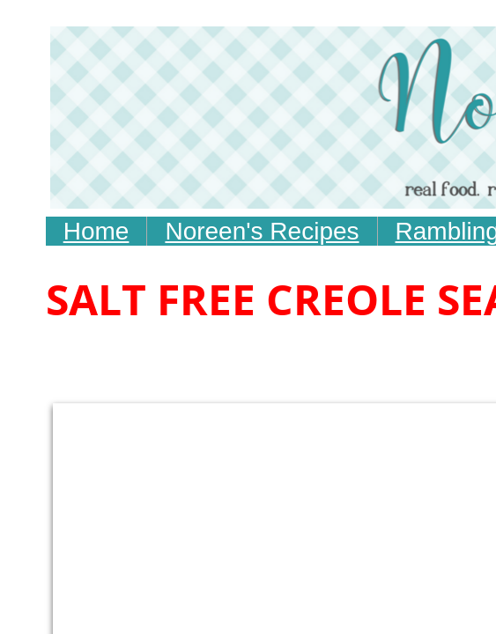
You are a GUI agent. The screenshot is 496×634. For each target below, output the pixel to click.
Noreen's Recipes (262, 231)
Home (96, 231)
